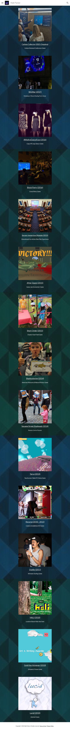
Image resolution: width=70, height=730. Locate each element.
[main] (35, 46)
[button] (2, 3)
